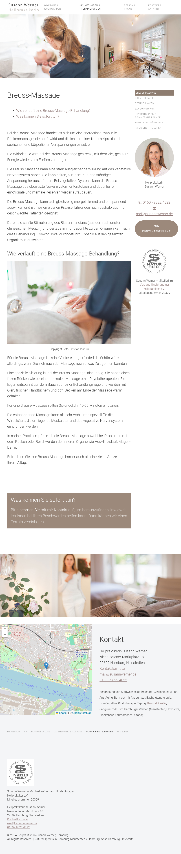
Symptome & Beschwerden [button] (52, 7)
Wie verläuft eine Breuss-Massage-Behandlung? (53, 110)
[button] (46, 666)
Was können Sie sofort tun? (37, 116)
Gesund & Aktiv (144, 103)
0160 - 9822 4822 (154, 202)
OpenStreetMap (81, 712)
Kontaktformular (112, 668)
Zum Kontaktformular (156, 228)
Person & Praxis (130, 7)
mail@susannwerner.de (154, 214)
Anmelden (123, 732)
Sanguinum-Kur (144, 108)
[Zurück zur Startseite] (24, 7)
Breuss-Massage (146, 93)
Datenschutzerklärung (68, 732)
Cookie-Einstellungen (99, 732)
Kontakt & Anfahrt (155, 7)
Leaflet (61, 712)
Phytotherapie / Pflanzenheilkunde (148, 116)
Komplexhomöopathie (149, 122)
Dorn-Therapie (144, 98)
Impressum (13, 732)
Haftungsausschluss (37, 732)
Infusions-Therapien (148, 128)
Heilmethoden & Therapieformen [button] (90, 7)
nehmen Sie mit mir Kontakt (43, 510)
